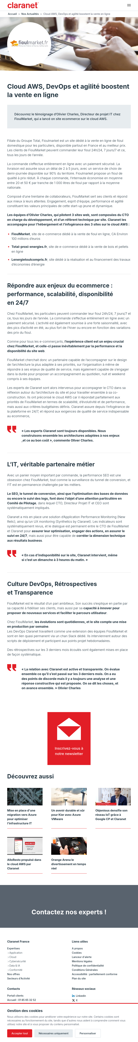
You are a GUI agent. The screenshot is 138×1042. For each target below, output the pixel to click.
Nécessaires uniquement (53, 1033)
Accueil (12, 13)
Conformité (15, 969)
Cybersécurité (17, 961)
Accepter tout (20, 1033)
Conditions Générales (85, 969)
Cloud (12, 956)
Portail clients (15, 995)
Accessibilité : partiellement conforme (94, 974)
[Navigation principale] (129, 5)
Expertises (13, 948)
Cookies (77, 952)
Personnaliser (88, 1033)
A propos (77, 948)
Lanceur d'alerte (81, 956)
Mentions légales (82, 961)
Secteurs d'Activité (18, 978)
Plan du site (79, 978)
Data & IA (14, 965)
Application (15, 952)
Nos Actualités (30, 13)
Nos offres (13, 974)
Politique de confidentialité (88, 965)
